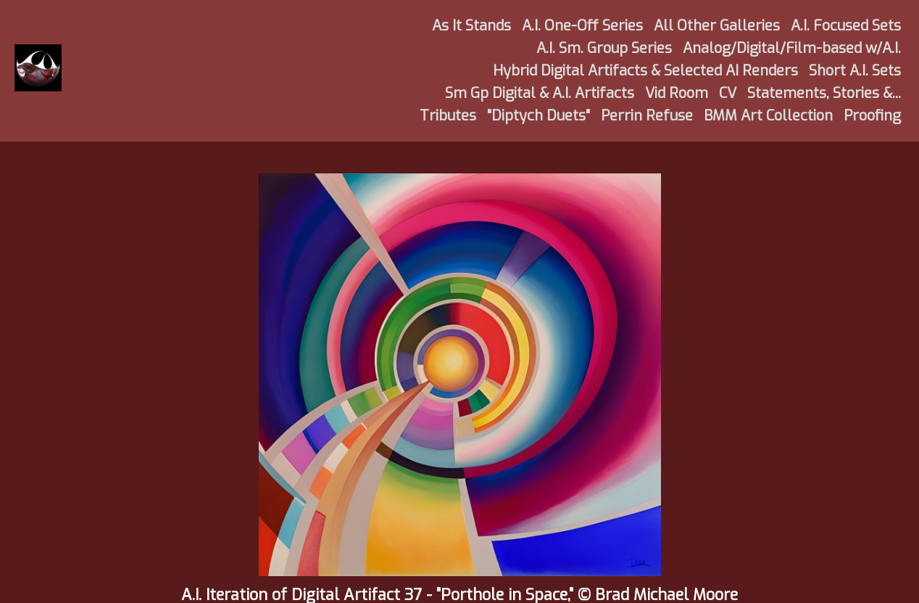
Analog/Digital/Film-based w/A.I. (792, 48)
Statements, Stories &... (824, 93)
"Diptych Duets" (538, 116)
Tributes (448, 116)
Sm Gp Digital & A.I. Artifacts (539, 93)
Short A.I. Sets (855, 71)
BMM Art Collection (768, 116)
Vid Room (676, 93)
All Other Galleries (717, 26)
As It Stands (471, 26)
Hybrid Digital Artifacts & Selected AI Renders (645, 71)
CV (727, 93)
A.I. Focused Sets (846, 26)
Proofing (872, 116)
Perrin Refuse (647, 116)
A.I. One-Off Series (582, 26)
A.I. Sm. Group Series (604, 48)
